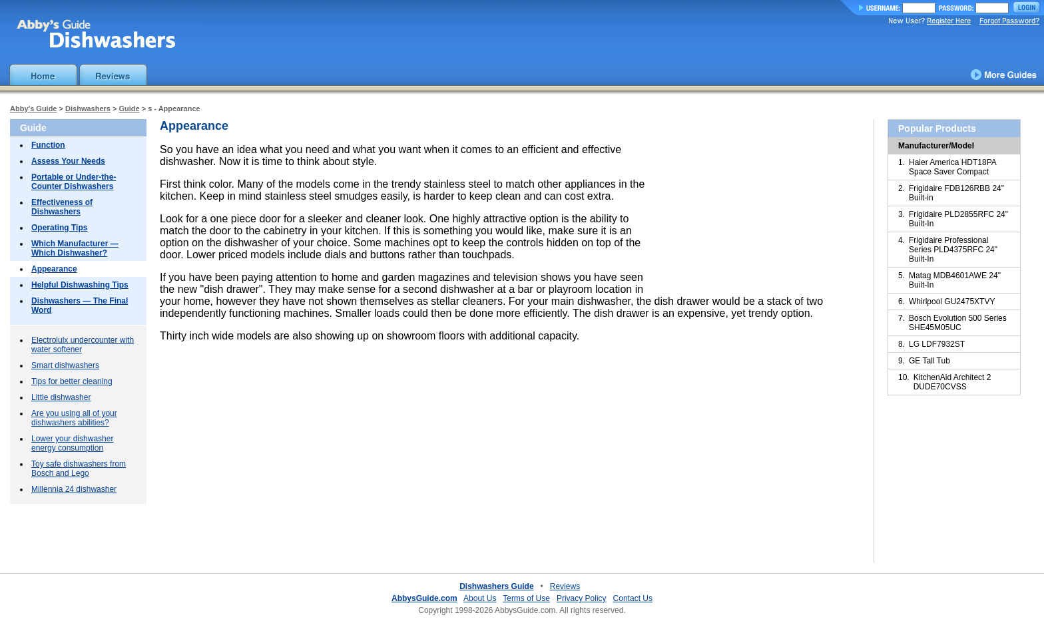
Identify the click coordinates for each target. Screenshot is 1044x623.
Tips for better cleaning (72, 381)
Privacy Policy (582, 598)
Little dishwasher (61, 397)
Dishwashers (88, 108)
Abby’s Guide (33, 108)
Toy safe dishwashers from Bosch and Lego (78, 468)
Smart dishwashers (65, 365)
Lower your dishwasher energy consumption (72, 443)
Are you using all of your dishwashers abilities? (74, 418)
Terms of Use (526, 598)
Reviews (565, 586)
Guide (129, 108)
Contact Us (632, 598)
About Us (479, 598)
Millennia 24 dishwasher (74, 489)
